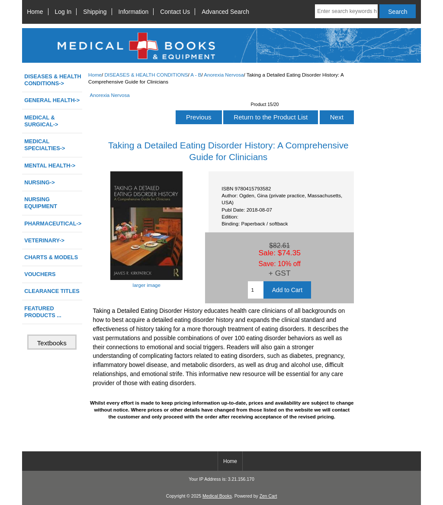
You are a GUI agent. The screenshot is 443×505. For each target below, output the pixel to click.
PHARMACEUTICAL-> (52, 223)
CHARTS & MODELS (51, 257)
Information (134, 11)
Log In (63, 11)
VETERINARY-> (44, 240)
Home (35, 11)
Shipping (94, 11)
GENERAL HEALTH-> (52, 100)
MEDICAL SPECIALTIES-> (44, 144)
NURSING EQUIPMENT (40, 202)
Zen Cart (268, 496)
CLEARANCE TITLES (52, 291)
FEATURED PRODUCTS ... (42, 311)
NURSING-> (39, 182)
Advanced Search (225, 11)
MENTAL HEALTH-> (49, 165)
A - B (195, 74)
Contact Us (175, 11)
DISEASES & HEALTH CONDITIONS (146, 74)
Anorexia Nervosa (224, 74)
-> (52, 80)
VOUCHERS (39, 274)
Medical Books (217, 496)
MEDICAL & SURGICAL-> (41, 121)
